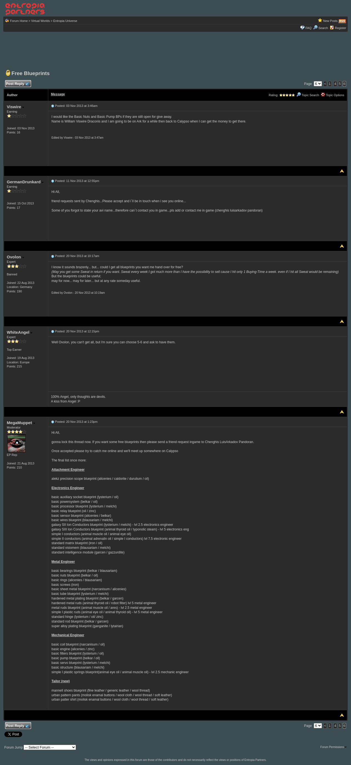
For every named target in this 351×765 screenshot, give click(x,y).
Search (320, 28)
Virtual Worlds (40, 20)
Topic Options (332, 95)
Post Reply (17, 84)
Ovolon (15, 257)
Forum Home (19, 20)
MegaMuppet (21, 422)
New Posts (330, 20)
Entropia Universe (65, 20)
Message (58, 94)
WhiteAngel (20, 332)
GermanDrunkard (25, 181)
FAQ (308, 28)
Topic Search (307, 95)
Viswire (15, 106)
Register (340, 28)
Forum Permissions (333, 747)
